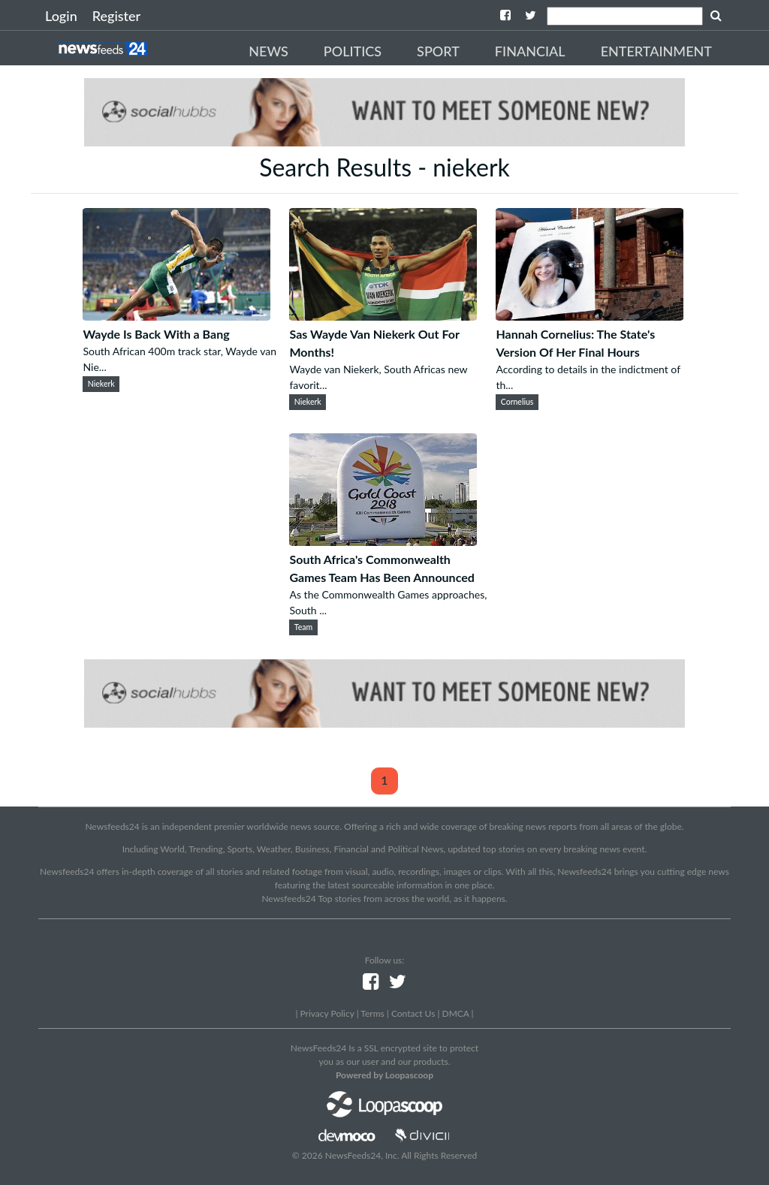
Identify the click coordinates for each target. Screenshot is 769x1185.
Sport (438, 51)
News (268, 51)
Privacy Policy (327, 1013)
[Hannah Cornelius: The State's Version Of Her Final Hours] (589, 316)
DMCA (455, 1013)
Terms (372, 1013)
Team (303, 627)
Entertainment (656, 51)
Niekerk (101, 383)
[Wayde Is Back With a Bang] (176, 316)
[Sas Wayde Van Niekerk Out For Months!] (383, 316)
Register (116, 16)
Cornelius (517, 401)
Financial (530, 51)
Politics (352, 51)
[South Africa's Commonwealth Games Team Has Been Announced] (383, 541)
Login (61, 16)
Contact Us (413, 1013)
